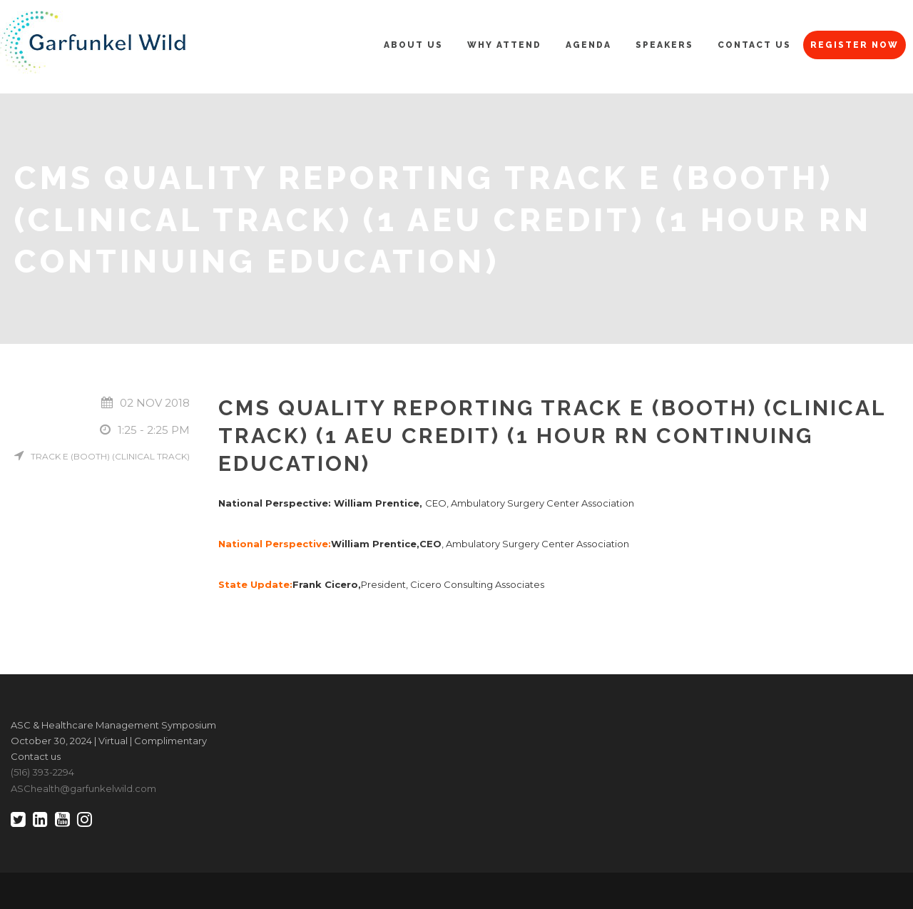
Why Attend (504, 45)
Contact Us (754, 45)
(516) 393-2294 (42, 772)
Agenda (588, 45)
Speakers (664, 45)
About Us (413, 45)
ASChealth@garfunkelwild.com (83, 788)
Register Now (854, 45)
